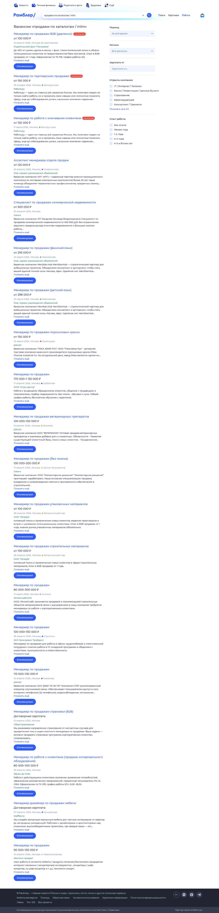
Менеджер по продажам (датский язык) (42, 290)
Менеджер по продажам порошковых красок (47, 332)
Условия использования (86, 897)
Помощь (45, 897)
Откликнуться (25, 66)
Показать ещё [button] (21, 60)
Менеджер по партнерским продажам (41, 76)
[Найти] (149, 15)
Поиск (161, 15)
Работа (186, 15)
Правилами (114, 910)
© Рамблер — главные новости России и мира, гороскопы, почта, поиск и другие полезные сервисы (71, 893)
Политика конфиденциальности (148, 897)
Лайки (20, 902)
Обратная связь (61, 897)
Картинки (173, 15)
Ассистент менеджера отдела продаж (41, 160)
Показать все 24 (119, 109)
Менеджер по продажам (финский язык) (43, 248)
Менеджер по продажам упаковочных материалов (51, 504)
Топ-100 (31, 902)
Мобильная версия (27, 897)
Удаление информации (114, 897)
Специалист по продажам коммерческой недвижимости (55, 202)
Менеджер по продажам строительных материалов (51, 546)
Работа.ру (197, 910)
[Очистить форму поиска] (143, 15)
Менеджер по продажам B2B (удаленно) (43, 34)
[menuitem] (21, 5)
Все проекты (45, 902)
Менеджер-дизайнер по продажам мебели (45, 803)
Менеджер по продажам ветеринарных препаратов (51, 416)
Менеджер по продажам (31, 374)
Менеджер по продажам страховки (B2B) (43, 711)
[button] (59, 56)
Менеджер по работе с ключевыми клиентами (47, 118)
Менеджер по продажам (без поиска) (41, 458)
